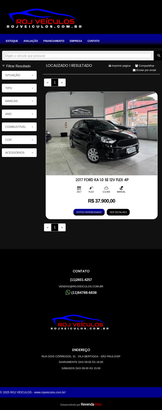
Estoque (12, 41)
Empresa (76, 41)
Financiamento (53, 41)
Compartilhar (144, 65)
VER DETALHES (118, 212)
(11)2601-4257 (81, 280)
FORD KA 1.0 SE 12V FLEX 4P (102, 179)
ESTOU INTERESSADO (89, 212)
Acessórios (19, 153)
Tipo (19, 88)
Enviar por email (144, 70)
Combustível (19, 127)
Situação (19, 75)
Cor (19, 140)
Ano (19, 114)
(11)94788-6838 (81, 292)
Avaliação (30, 41)
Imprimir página (120, 65)
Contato (93, 41)
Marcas (19, 101)
